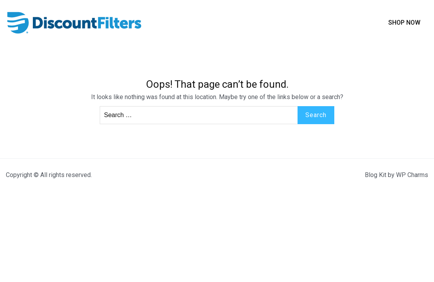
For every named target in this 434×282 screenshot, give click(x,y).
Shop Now (404, 22)
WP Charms (412, 175)
